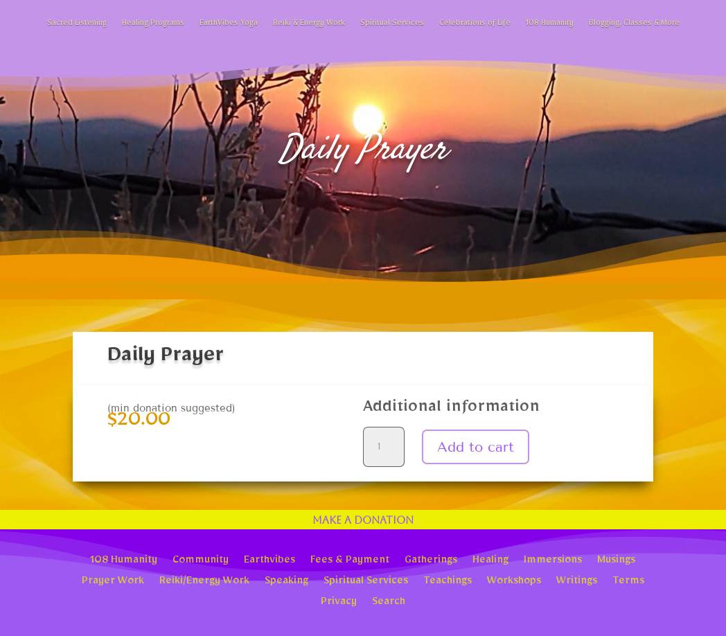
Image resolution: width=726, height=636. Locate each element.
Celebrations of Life (475, 24)
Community (200, 561)
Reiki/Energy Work (204, 582)
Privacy (339, 602)
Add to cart (475, 447)
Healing (490, 561)
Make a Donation (363, 520)
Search (388, 602)
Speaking (286, 582)
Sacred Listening (77, 24)
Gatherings (431, 561)
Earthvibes (269, 561)
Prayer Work (113, 582)
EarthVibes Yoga (229, 24)
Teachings (447, 582)
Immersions (553, 561)
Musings (616, 561)
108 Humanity (550, 24)
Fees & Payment (349, 561)
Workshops (514, 582)
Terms (628, 582)
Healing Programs (153, 24)
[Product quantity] (384, 447)
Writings (576, 582)
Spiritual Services (392, 24)
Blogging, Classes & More (634, 24)
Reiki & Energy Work (309, 24)
